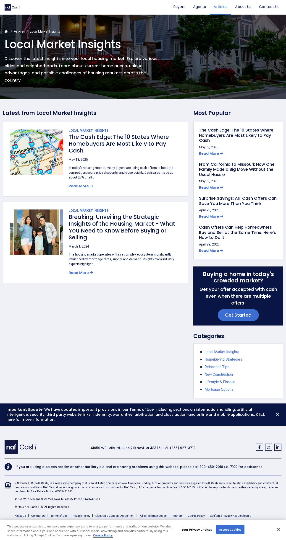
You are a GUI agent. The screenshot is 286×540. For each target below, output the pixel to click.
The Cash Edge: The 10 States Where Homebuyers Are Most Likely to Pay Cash (119, 144)
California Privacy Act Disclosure (230, 515)
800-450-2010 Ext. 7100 (218, 467)
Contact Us (269, 6)
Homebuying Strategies (223, 359)
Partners (177, 515)
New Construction (219, 374)
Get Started (238, 315)
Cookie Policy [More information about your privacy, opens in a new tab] (103, 535)
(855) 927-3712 (182, 448)
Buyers (179, 6)
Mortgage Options (219, 389)
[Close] (278, 414)
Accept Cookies (230, 529)
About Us (243, 6)
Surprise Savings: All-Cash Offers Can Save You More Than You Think (238, 201)
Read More (81, 186)
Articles (220, 6)
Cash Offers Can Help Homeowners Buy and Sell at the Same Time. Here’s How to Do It (237, 232)
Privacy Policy (81, 515)
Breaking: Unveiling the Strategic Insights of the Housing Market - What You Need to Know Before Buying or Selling (122, 227)
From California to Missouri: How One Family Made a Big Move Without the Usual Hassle (237, 169)
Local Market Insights (89, 130)
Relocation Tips (217, 367)
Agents (199, 6)
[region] (143, 530)
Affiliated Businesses (153, 515)
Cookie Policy (196, 515)
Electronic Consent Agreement (114, 515)
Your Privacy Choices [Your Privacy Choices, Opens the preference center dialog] (197, 529)
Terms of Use (59, 515)
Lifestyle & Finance (220, 382)
